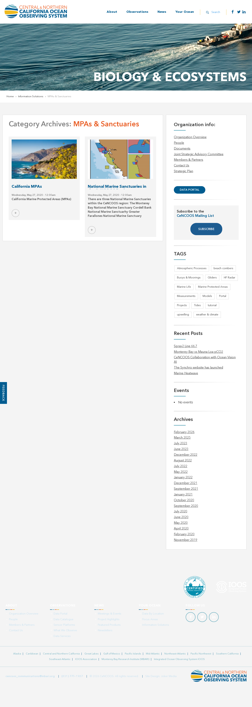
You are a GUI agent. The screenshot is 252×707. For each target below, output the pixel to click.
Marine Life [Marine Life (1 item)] (184, 287)
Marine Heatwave (186, 373)
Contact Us (181, 165)
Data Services (62, 636)
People (179, 143)
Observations (137, 12)
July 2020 (180, 511)
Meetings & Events (109, 613)
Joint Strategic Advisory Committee (198, 154)
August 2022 (183, 460)
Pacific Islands (133, 653)
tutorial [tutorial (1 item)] (212, 305)
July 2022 (180, 466)
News (162, 12)
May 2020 (181, 523)
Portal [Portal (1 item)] (222, 296)
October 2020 (184, 500)
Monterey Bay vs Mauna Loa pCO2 (198, 352)
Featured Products (109, 625)
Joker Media (169, 676)
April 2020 (181, 528)
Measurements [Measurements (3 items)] (186, 296)
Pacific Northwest (201, 653)
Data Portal (189, 190)
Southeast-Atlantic (59, 659)
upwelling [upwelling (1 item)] (183, 314)
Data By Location (153, 613)
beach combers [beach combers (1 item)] (223, 268)
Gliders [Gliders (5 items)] (212, 277)
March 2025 (182, 437)
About (112, 12)
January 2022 (183, 477)
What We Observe (65, 630)
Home (10, 96)
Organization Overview (190, 137)
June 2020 (181, 517)
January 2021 (183, 494)
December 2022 (185, 455)
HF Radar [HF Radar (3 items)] (229, 277)
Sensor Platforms (64, 625)
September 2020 (186, 506)
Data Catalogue (63, 619)
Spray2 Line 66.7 (185, 346)
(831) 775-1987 (72, 676)
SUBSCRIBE (206, 229)
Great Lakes (91, 653)
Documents (182, 148)
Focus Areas (150, 619)
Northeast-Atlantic (175, 653)
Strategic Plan (183, 171)
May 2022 (181, 472)
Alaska (17, 653)
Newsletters (105, 630)
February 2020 (184, 534)
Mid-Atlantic (153, 653)
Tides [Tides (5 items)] (197, 305)
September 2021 (186, 489)
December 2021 (185, 483)
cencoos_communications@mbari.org (30, 676)
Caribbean (32, 653)
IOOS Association (86, 659)
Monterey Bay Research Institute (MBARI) (125, 659)
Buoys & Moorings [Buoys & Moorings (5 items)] (189, 277)
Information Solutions (30, 96)
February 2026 (184, 432)
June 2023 (181, 449)
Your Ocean (184, 12)
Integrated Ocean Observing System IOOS (179, 659)
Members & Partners (188, 160)
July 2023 (180, 443)
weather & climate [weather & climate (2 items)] (207, 314)
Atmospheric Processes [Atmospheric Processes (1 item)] (192, 268)
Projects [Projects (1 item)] (182, 305)
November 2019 (185, 540)
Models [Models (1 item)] (207, 296)
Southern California (227, 653)
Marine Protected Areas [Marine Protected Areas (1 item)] (213, 287)
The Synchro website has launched (198, 367)
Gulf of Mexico (111, 653)
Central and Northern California (61, 653)
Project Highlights (109, 619)
